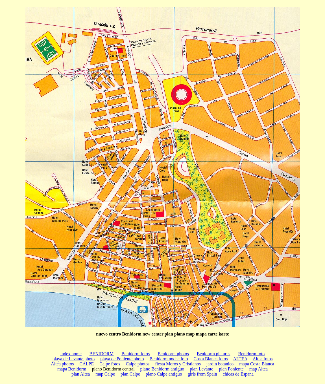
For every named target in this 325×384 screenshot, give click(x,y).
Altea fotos (263, 358)
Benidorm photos (173, 353)
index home (71, 353)
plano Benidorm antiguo (162, 369)
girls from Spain (202, 374)
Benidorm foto (251, 353)
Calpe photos (138, 363)
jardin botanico (220, 363)
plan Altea (80, 374)
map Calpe (105, 374)
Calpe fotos (109, 363)
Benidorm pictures (213, 353)
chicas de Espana (238, 374)
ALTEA (240, 358)
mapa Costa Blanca (256, 363)
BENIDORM (102, 353)
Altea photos (62, 363)
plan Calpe (130, 374)
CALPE (87, 363)
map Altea (258, 369)
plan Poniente (231, 369)
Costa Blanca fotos (211, 358)
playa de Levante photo (74, 358)
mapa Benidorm (71, 369)
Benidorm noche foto (169, 358)
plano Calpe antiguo (164, 374)
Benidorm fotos (135, 353)
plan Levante (201, 369)
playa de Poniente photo (122, 358)
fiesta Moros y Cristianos (178, 363)
